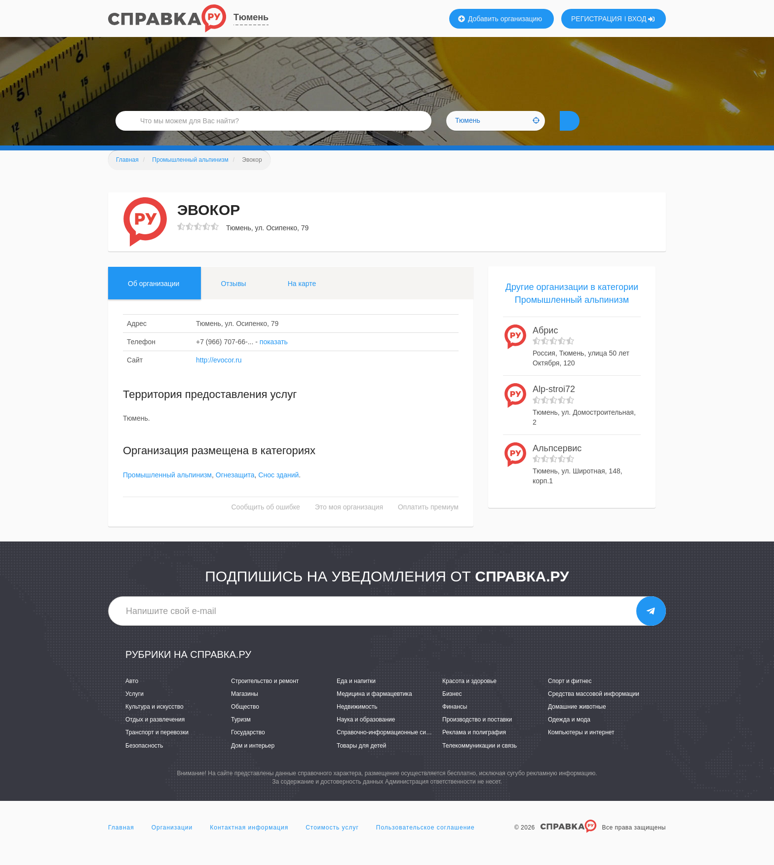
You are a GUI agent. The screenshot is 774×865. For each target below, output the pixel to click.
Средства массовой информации (593, 708)
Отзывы (233, 298)
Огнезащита (235, 490)
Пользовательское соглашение (425, 842)
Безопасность (144, 760)
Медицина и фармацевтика (374, 708)
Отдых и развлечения (155, 734)
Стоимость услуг (332, 842)
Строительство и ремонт (265, 695)
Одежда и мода (569, 734)
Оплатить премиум (428, 522)
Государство (248, 747)
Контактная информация (249, 842)
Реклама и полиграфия (474, 747)
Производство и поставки (477, 734)
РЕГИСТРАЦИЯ (596, 19)
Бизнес (452, 708)
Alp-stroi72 (554, 404)
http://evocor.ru (219, 375)
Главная (121, 842)
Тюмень (251, 17)
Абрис (545, 345)
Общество (245, 721)
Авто (131, 695)
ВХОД (641, 19)
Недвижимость (357, 721)
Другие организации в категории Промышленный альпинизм (571, 308)
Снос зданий (278, 490)
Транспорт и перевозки (157, 747)
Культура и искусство (154, 721)
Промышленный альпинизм (167, 490)
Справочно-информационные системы (390, 747)
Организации (172, 842)
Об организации (153, 298)
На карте (302, 298)
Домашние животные (577, 721)
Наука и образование (366, 734)
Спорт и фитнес (570, 695)
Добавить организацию (500, 19)
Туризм (241, 734)
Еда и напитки (356, 695)
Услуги (134, 708)
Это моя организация (349, 522)
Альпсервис (557, 463)
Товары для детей (361, 760)
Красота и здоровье (469, 695)
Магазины (244, 708)
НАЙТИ (587, 130)
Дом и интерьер (252, 760)
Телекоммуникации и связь (479, 760)
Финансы (454, 721)
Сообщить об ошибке (266, 522)
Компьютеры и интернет (581, 747)
